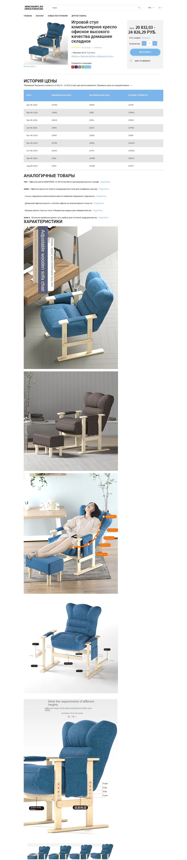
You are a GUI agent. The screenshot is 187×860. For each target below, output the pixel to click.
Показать (146, 38)
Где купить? (145, 52)
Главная (28, 16)
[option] (46, 44)
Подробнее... (105, 182)
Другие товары (79, 16)
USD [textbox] (160, 7)
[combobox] (150, 8)
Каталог (40, 16)
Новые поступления (58, 16)
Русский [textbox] (151, 7)
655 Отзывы (86, 47)
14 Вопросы (98, 47)
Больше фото (30, 66)
